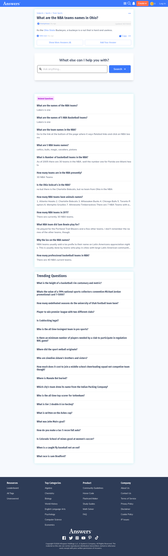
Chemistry (49, 493)
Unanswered (13, 498)
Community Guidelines (93, 488)
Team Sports (58, 13)
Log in (162, 3)
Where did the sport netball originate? (57, 349)
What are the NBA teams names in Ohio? (67, 18)
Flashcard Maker (90, 498)
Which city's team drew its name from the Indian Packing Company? (72, 386)
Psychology (50, 514)
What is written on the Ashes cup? (54, 412)
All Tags (10, 493)
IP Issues (125, 519)
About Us (125, 488)
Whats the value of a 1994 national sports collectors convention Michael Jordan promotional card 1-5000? (79, 293)
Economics (50, 525)
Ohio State (49, 30)
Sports (48, 13)
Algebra (48, 488)
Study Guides (89, 504)
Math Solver (88, 509)
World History (51, 504)
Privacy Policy (127, 504)
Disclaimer (125, 509)
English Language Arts (55, 509)
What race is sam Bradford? (51, 456)
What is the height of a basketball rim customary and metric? (69, 283)
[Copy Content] (123, 36)
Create (142, 3)
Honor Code (88, 493)
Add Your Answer (108, 42)
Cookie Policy (127, 514)
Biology (48, 498)
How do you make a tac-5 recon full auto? (59, 430)
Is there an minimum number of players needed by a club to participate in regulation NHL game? (82, 339)
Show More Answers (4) (60, 42)
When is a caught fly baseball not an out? (58, 447)
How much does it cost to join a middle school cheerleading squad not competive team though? (83, 368)
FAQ (85, 514)
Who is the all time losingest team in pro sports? (62, 329)
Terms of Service (128, 498)
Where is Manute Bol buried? (52, 378)
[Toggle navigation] (125, 3)
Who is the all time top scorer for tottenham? (61, 395)
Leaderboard (13, 488)
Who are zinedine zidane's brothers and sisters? (62, 358)
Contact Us (126, 493)
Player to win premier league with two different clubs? (65, 311)
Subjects (40, 13)
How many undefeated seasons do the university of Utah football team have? (77, 303)
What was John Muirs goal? (51, 421)
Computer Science (53, 519)
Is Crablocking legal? (48, 320)
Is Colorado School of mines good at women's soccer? (65, 438)
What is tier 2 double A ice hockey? (55, 404)
